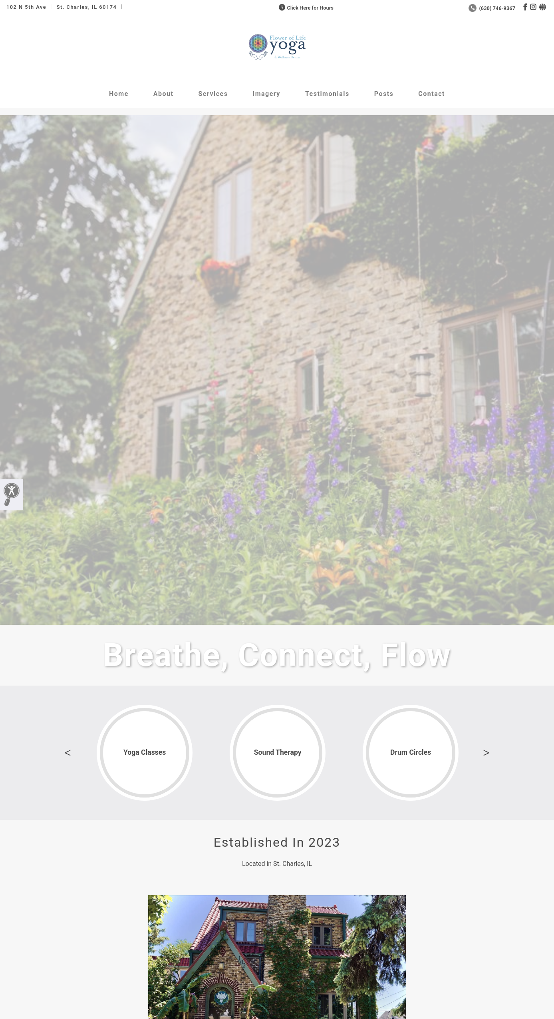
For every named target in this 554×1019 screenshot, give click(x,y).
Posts (384, 94)
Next (486, 753)
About (163, 94)
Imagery (266, 94)
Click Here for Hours (305, 8)
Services (213, 94)
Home (119, 94)
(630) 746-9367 (492, 8)
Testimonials (327, 94)
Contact (431, 94)
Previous (67, 753)
